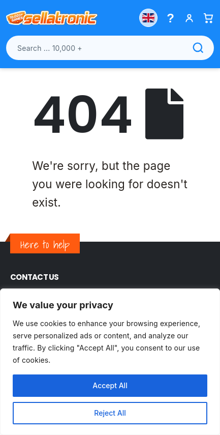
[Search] (198, 48)
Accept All (109, 385)
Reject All (109, 413)
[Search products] (110, 48)
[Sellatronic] (52, 18)
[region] (110, 361)
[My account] (189, 18)
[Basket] (208, 18)
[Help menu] (170, 18)
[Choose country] (148, 18)
